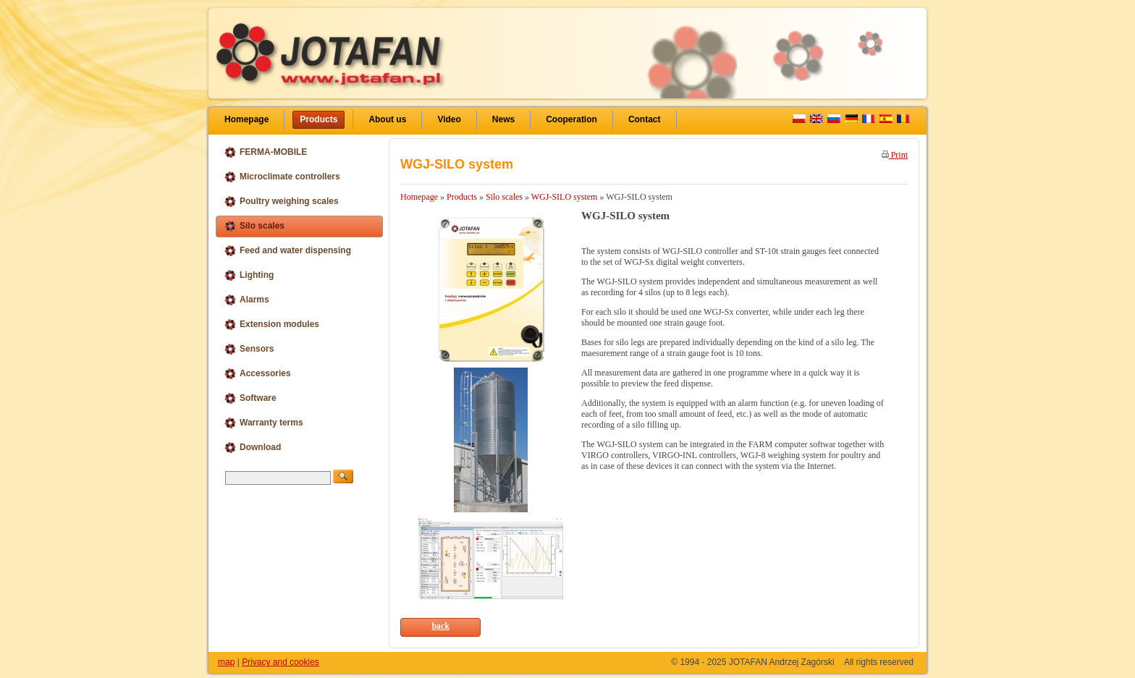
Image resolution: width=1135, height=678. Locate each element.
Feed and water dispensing (287, 251)
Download (252, 447)
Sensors (249, 349)
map (226, 662)
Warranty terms (263, 423)
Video (448, 119)
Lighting (249, 275)
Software (250, 398)
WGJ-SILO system (564, 197)
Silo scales (254, 226)
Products (318, 119)
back (440, 626)
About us (387, 119)
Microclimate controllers (282, 177)
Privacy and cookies (280, 662)
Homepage (246, 119)
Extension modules (271, 324)
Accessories (257, 374)
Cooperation (571, 119)
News (503, 119)
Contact (644, 119)
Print (895, 155)
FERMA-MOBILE (265, 152)
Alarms (246, 300)
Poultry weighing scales (281, 201)
